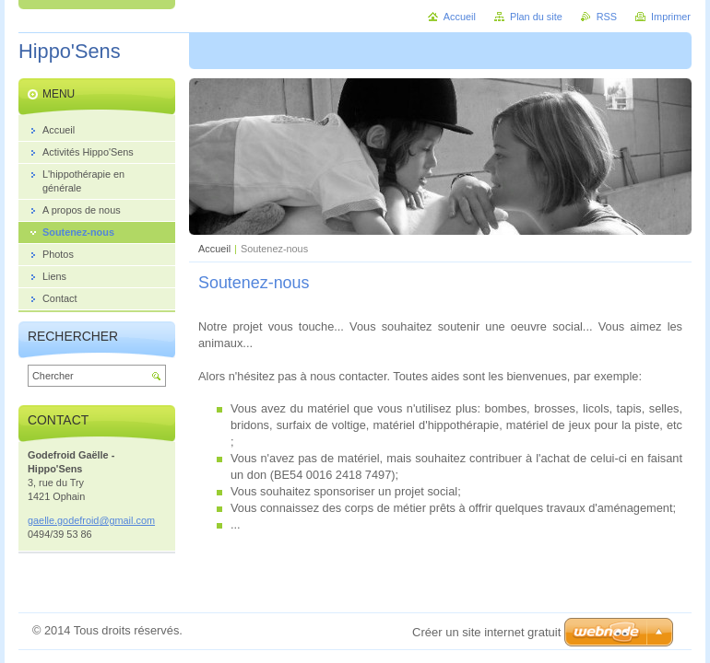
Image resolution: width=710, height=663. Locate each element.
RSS (607, 16)
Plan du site (536, 16)
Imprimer (671, 16)
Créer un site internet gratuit (486, 632)
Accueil (214, 248)
